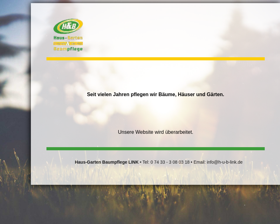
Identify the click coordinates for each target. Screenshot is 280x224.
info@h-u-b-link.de (225, 162)
